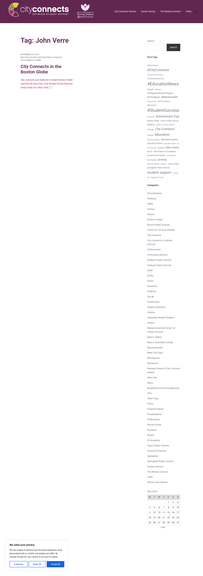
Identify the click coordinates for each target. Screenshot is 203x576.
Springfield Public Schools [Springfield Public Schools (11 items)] (158, 168)
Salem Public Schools (158, 445)
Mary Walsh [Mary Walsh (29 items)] (172, 147)
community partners (157, 254)
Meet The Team (155, 352)
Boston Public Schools (50, 57)
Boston (150, 214)
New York (152, 377)
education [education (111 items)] (162, 135)
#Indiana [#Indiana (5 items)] (158, 89)
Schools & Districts (156, 450)
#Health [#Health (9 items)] (150, 89)
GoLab (150, 296)
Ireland (150, 322)
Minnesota (152, 363)
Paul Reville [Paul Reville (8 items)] (151, 160)
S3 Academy (153, 440)
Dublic (150, 275)
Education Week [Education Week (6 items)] (170, 144)
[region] (37, 555)
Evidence (151, 291)
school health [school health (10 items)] (173, 164)
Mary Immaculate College (160, 342)
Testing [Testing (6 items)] (175, 173)
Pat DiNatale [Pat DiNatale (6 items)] (171, 155)
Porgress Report (155, 409)
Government (153, 302)
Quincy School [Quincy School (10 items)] (153, 164)
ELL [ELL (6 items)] (178, 144)
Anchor (151, 209)
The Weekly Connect (170, 11)
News (38, 60)
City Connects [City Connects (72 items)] (164, 129)
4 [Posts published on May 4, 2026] (149, 507)
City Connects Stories (125, 11)
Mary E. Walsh (154, 337)
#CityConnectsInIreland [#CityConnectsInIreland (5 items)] (155, 75)
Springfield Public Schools (160, 461)
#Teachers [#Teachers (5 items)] (150, 117)
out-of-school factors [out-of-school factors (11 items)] (156, 155)
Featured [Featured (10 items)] (161, 148)
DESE (150, 270)
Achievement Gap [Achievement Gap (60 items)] (167, 116)
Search (150, 41)
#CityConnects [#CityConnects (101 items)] (158, 70)
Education (152, 286)
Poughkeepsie (154, 414)
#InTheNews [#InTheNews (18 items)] (153, 97)
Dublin (150, 281)
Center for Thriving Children (161, 230)
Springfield (152, 456)
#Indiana (151, 198)
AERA (150, 203)
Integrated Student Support (161, 317)
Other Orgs (152, 398)
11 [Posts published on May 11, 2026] (149, 512)
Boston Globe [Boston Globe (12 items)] (153, 121)
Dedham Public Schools (159, 260)
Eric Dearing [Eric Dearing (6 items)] (151, 148)
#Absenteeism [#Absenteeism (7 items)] (152, 65)
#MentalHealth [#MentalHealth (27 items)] (169, 97)
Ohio (149, 393)
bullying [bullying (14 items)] (151, 124)
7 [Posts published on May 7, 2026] (163, 507)
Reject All (37, 564)
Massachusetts (155, 347)
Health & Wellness (156, 307)
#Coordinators (154, 193)
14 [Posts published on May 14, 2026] (164, 512)
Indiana (151, 312)
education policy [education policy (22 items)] (169, 139)
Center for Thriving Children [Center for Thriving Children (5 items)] (165, 125)
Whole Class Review (157, 482)
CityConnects (28, 60)
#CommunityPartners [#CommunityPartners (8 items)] (155, 79)
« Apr (162, 527)
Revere (150, 435)
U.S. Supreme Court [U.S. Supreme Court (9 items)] (155, 177)
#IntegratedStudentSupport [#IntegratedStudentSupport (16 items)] (160, 93)
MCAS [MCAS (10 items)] (150, 151)
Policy (150, 403)
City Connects (154, 235)
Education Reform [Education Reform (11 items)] (155, 143)
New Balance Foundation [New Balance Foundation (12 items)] (165, 151)
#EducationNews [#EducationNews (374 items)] (163, 83)
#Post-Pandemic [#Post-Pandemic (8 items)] (163, 101)
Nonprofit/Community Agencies (163, 388)
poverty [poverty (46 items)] (162, 159)
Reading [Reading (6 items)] (163, 164)
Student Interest (155, 466)
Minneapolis (153, 358)
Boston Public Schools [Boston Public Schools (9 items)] (170, 121)
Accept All (55, 564)
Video (189, 11)
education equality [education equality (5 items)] (153, 140)
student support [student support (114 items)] (159, 172)
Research (152, 430)
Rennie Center (154, 424)
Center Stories (148, 11)
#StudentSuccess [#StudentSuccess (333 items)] (163, 110)
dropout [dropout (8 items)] (150, 135)
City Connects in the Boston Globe (41, 69)
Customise (18, 564)
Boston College (29, 57)
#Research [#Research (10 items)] (151, 105)
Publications (153, 419)
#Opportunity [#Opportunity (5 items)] (151, 101)
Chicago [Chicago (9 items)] (150, 129)
